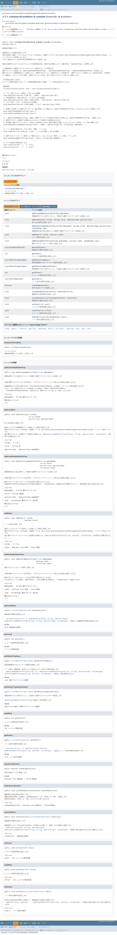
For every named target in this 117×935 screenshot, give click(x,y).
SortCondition (16, 279)
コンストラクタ (25, 9)
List (7, 247)
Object (13, 44)
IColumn (65, 16)
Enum (49, 16)
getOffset (36, 273)
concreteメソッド (49, 206)
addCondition (37, 220)
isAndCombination (39, 285)
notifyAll (59, 329)
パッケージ (8, 2)
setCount (36, 304)
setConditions (38, 298)
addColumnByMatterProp (42, 213)
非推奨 (34, 2)
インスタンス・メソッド (29, 206)
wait (78, 329)
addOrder (36, 235)
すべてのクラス (44, 6)
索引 (38, 2)
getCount (36, 254)
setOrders (36, 317)
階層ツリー (27, 2)
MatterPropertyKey (18, 260)
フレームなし (31, 6)
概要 (2, 2)
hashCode (42, 329)
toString (70, 329)
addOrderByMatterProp (41, 241)
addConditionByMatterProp (43, 226)
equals (14, 329)
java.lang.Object (8, 21)
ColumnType (37, 228)
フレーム (22, 6)
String (56, 213)
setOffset (36, 310)
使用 (21, 2)
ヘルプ (44, 2)
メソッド (34, 9)
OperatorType (73, 220)
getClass (32, 329)
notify (51, 329)
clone (6, 329)
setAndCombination (40, 292)
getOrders (36, 279)
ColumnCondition (17, 247)
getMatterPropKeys (40, 260)
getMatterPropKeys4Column (43, 266)
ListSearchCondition (14, 188)
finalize (22, 329)
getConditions (38, 247)
